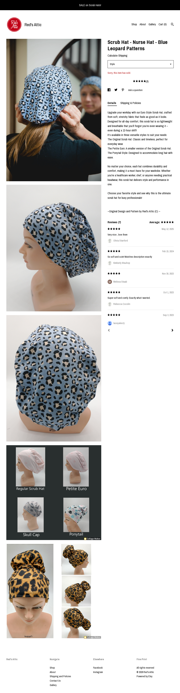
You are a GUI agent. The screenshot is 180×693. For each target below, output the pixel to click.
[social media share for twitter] (116, 90)
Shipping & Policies (130, 103)
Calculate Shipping (117, 55)
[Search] (172, 25)
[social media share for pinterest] (123, 90)
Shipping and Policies (60, 676)
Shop (134, 24)
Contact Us (55, 680)
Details (112, 103)
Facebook (98, 667)
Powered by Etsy (144, 676)
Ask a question (135, 90)
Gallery (152, 24)
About (143, 24)
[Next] (172, 330)
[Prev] (109, 330)
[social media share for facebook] (109, 90)
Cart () (163, 24)
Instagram (98, 672)
